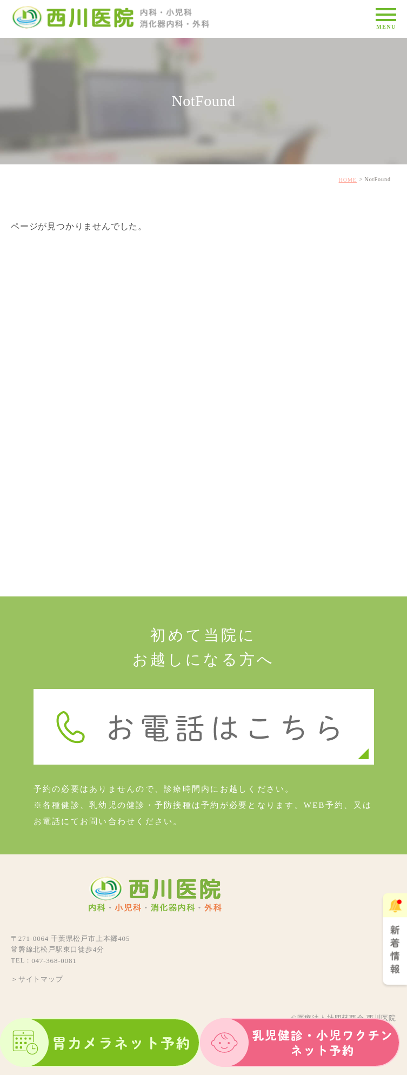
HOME (348, 180)
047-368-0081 (53, 961)
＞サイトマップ (37, 978)
